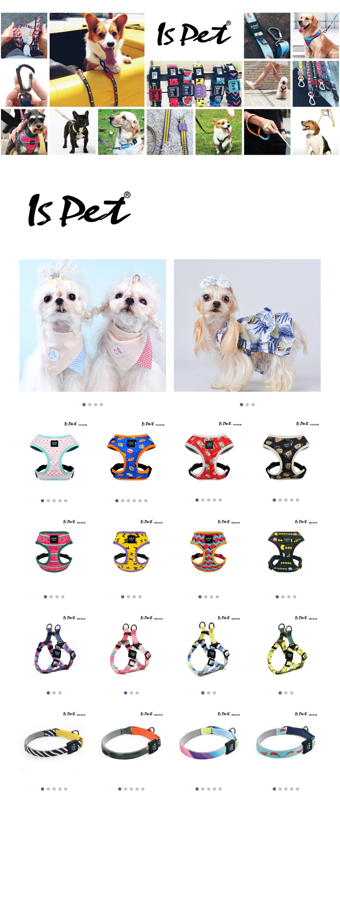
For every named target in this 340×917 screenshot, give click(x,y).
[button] (332, 9)
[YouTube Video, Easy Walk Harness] (247, 847)
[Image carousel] (92, 332)
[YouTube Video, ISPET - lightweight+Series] (92, 847)
